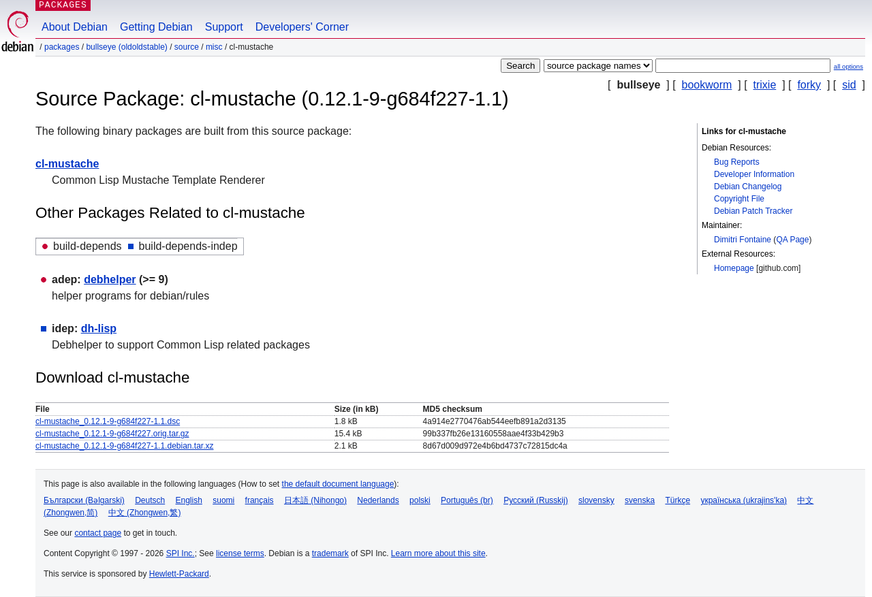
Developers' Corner (302, 27)
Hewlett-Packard (179, 574)
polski (420, 500)
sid (849, 85)
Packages (61, 47)
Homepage (734, 268)
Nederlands (378, 500)
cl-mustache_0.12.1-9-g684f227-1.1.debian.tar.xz (124, 446)
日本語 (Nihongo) (315, 500)
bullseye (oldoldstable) (126, 47)
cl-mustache (67, 164)
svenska (640, 500)
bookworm (707, 85)
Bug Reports (737, 162)
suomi (223, 500)
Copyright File (739, 199)
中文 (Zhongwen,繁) (144, 512)
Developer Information (754, 174)
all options (848, 66)
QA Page (792, 239)
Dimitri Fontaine (742, 239)
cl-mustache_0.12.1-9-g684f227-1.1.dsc (107, 421)
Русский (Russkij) (535, 500)
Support (224, 27)
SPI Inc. (180, 553)
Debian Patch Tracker (753, 211)
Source (186, 47)
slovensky (596, 500)
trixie (765, 85)
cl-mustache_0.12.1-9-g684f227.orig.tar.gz (112, 433)
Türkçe (677, 500)
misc (214, 47)
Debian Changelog (747, 186)
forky (809, 85)
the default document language (338, 484)
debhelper (110, 279)
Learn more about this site (438, 553)
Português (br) (467, 500)
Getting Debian (156, 27)
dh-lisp (98, 328)
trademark (330, 553)
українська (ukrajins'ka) (743, 500)
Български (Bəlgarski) (84, 500)
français (259, 500)
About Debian (75, 27)
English (189, 500)
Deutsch (150, 500)
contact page (97, 533)
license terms (240, 553)
